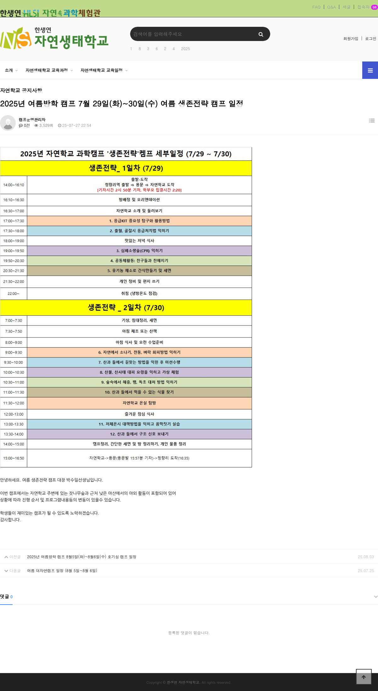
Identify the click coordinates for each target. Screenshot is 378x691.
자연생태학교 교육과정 (47, 70)
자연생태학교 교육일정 (101, 70)
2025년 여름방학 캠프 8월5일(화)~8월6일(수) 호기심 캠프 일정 (82, 556)
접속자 (367, 7)
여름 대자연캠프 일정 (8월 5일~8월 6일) (62, 570)
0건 (24, 125)
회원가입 (350, 38)
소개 (9, 70)
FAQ (316, 7)
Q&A (331, 7)
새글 (346, 7)
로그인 (370, 38)
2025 (185, 48)
